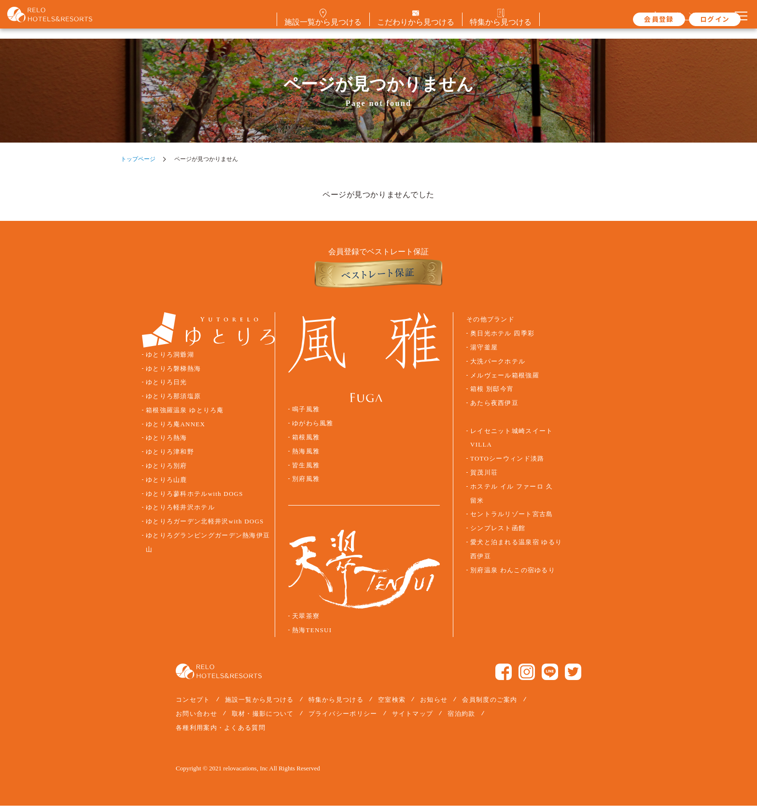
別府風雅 (306, 484)
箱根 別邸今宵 (492, 394)
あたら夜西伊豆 (494, 408)
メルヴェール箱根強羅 (504, 380)
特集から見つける (336, 705)
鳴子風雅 (306, 415)
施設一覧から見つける (259, 705)
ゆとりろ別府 (166, 471)
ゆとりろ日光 (166, 388)
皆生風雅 (306, 470)
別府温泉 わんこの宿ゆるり (512, 575)
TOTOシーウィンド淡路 (507, 464)
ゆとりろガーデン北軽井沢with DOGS (205, 526)
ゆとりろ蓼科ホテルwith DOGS (194, 499)
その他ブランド (490, 325)
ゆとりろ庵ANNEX (175, 429)
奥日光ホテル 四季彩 (502, 338)
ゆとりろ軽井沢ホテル (180, 513)
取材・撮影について (263, 719)
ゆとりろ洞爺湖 (170, 360)
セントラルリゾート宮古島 (511, 520)
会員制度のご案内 (489, 705)
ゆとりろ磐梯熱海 (173, 374)
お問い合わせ (196, 719)
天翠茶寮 (306, 621)
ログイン (690, 19)
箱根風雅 (306, 442)
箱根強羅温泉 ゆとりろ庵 (185, 415)
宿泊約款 (461, 719)
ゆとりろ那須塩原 (173, 401)
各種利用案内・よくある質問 (221, 733)
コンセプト (193, 705)
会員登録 (634, 19)
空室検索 (392, 705)
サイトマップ (413, 719)
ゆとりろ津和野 (170, 457)
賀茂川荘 (484, 478)
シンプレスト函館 (497, 533)
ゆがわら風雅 (313, 428)
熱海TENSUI (312, 635)
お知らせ (434, 705)
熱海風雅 (306, 456)
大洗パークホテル (497, 366)
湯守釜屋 (484, 352)
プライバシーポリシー (343, 719)
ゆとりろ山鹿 (166, 485)
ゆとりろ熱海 (166, 443)
